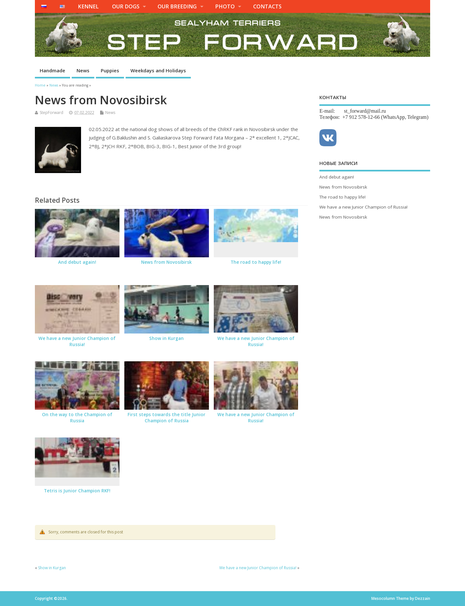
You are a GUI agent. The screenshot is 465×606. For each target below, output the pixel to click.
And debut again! (77, 262)
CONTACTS (267, 6)
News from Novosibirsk (166, 262)
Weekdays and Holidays (158, 70)
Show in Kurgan (166, 338)
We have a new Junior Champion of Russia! (77, 341)
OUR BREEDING (177, 6)
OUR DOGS (126, 6)
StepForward (51, 112)
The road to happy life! (256, 262)
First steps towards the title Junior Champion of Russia (166, 418)
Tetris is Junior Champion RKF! (77, 491)
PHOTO (225, 6)
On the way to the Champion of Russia (77, 418)
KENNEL (88, 6)
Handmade (52, 70)
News (83, 70)
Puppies (110, 70)
